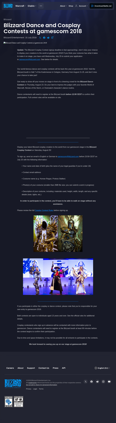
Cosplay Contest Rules (44, 210)
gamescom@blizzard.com (29, 59)
